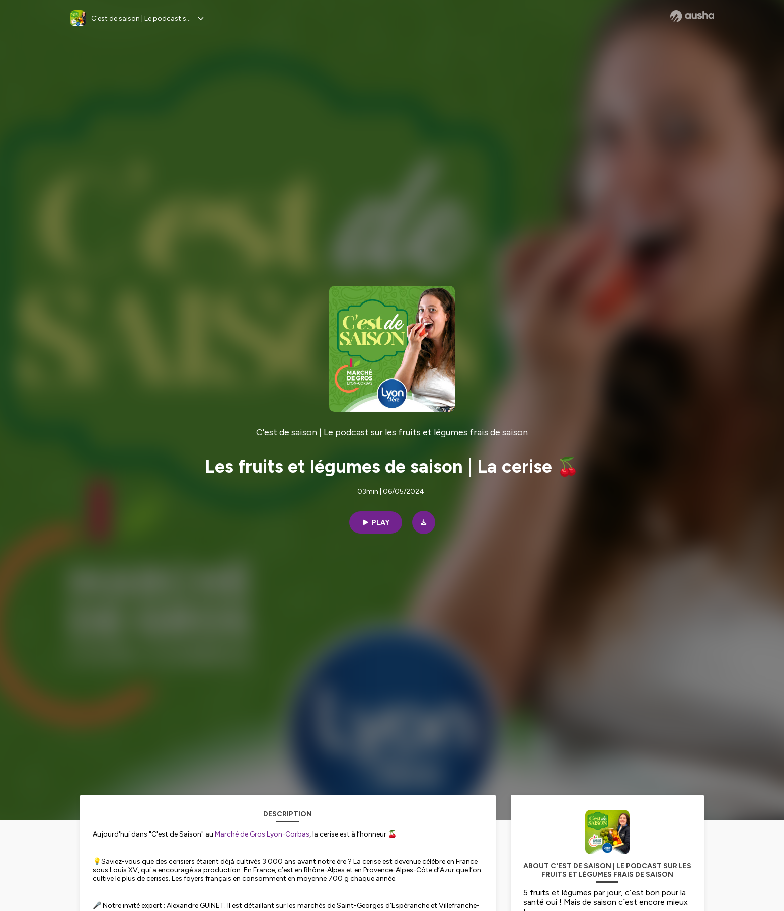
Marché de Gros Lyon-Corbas (262, 834)
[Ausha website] (692, 16)
